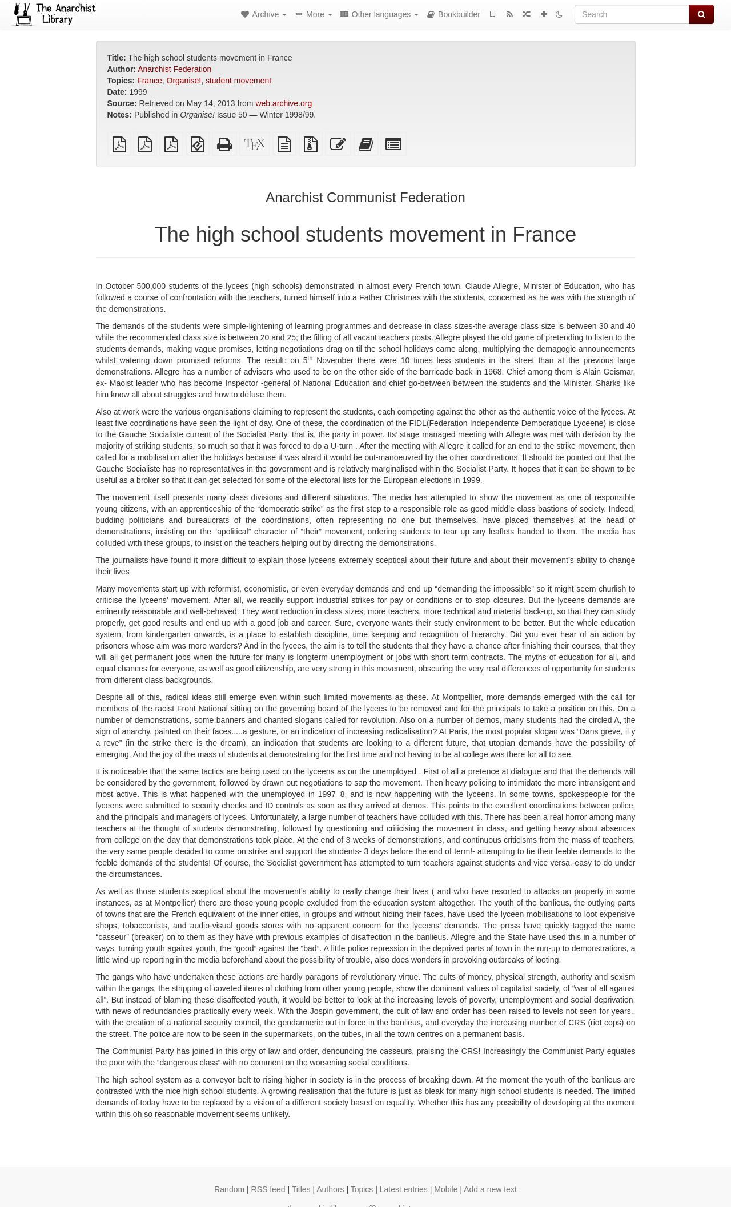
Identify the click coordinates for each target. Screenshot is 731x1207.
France (149, 80)
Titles (301, 1189)
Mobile (445, 1189)
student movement (238, 80)
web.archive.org (283, 103)
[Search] (632, 14)
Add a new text (490, 1189)
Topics (362, 1189)
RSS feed (268, 1189)
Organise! (184, 80)
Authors (330, 1189)
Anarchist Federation (174, 69)
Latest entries (404, 1189)
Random (229, 1189)
